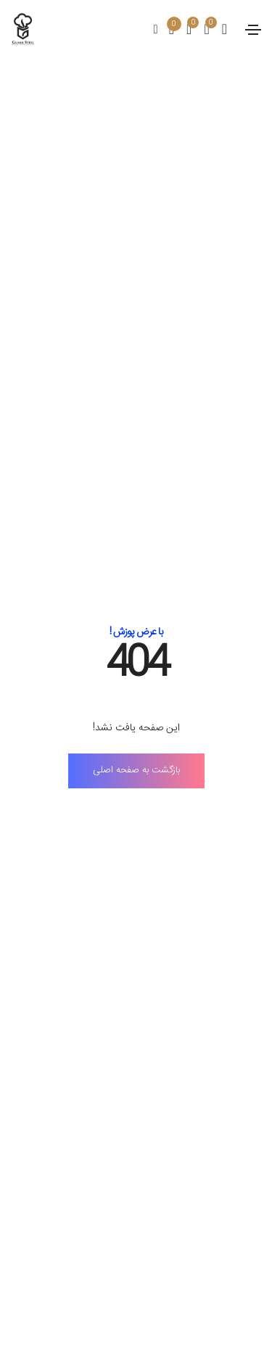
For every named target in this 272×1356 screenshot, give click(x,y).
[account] (218, 31)
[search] (156, 30)
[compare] (200, 31)
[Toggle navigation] (253, 30)
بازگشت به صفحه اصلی (136, 770)
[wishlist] (182, 31)
